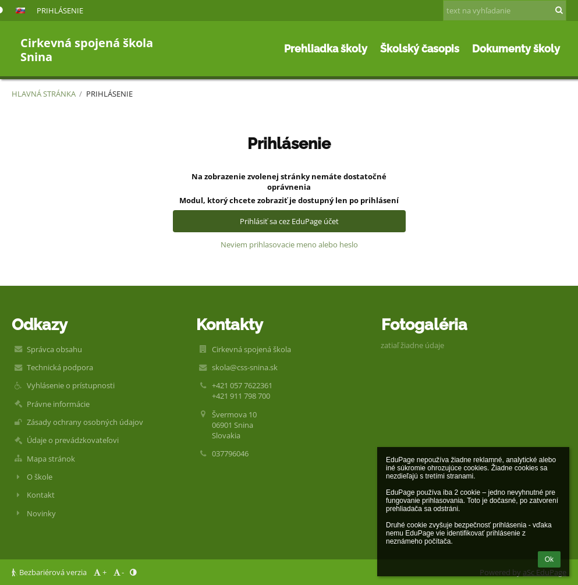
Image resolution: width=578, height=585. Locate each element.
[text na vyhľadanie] (504, 10)
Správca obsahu (54, 349)
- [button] (118, 572)
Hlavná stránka (44, 93)
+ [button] (99, 572)
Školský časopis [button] (419, 48)
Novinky (41, 513)
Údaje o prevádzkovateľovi (73, 440)
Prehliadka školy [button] (325, 48)
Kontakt (41, 495)
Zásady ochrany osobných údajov (85, 422)
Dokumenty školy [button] (516, 48)
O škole (39, 476)
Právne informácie (58, 404)
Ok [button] (549, 559)
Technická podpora (60, 367)
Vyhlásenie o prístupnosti (71, 385)
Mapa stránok (51, 458)
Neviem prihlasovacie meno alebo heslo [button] (289, 244)
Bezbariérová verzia (50, 572)
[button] (20, 10)
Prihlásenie (60, 10)
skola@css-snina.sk (245, 367)
